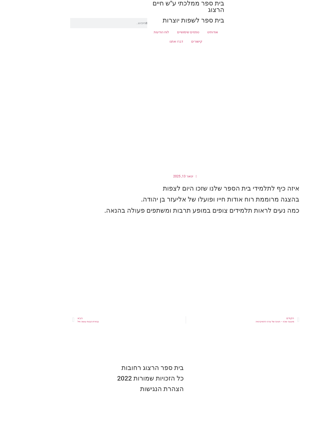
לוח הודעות (134, 32)
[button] (312, 35)
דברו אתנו (149, 41)
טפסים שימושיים (161, 32)
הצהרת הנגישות (135, 389)
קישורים (169, 41)
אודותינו (185, 32)
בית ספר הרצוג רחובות (126, 368)
